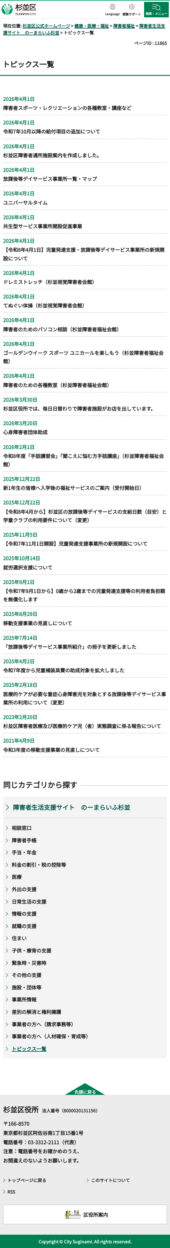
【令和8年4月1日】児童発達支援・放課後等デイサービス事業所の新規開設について (83, 254)
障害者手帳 (24, 840)
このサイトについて (110, 1180)
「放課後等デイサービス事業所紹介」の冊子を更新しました (69, 646)
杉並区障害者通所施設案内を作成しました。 (52, 155)
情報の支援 (24, 913)
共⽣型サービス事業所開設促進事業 (42, 226)
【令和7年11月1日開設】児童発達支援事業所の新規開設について (75, 543)
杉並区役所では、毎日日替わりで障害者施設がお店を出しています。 (79, 408)
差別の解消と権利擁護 (36, 1011)
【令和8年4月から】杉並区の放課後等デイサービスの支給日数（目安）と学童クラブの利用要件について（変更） (85, 516)
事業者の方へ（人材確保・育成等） (51, 1036)
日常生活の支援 (29, 901)
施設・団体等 (26, 987)
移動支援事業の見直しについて (37, 623)
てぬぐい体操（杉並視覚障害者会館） (45, 305)
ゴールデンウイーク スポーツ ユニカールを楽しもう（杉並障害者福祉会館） (83, 357)
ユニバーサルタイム (25, 202)
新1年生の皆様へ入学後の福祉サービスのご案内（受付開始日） (73, 487)
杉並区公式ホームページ (46, 26)
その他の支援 (26, 975)
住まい (19, 938)
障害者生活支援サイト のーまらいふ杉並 (71, 807)
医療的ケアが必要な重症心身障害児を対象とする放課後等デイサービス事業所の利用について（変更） (84, 698)
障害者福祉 (124, 26)
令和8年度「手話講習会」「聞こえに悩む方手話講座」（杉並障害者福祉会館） (83, 460)
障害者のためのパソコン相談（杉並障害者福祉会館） (62, 329)
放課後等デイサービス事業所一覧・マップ (50, 178)
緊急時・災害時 (29, 963)
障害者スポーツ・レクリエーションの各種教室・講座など (67, 107)
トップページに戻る (26, 1180)
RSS (11, 1192)
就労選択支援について (27, 567)
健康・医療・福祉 (91, 26)
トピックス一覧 (29, 1048)
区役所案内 (95, 1214)
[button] (112, 10)
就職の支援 (24, 926)
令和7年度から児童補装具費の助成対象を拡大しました (63, 670)
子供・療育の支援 (31, 950)
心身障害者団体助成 (25, 432)
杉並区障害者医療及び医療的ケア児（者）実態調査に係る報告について (82, 726)
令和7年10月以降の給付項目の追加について (51, 131)
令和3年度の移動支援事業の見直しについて (51, 749)
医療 (17, 876)
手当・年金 (24, 852)
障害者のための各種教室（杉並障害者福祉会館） (57, 385)
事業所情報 (24, 999)
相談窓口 (21, 827)
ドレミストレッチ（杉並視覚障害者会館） (50, 282)
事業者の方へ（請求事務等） (44, 1024)
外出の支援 (24, 889)
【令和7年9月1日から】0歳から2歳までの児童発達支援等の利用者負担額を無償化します (84, 595)
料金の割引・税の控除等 (39, 864)
